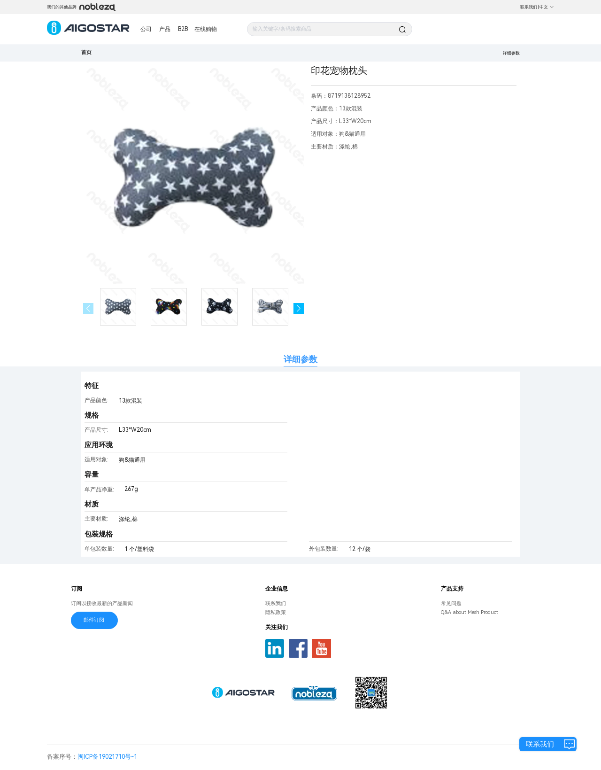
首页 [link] (86, 52)
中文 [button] (546, 7)
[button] (298, 308)
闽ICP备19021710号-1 (107, 756)
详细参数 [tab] (300, 359)
